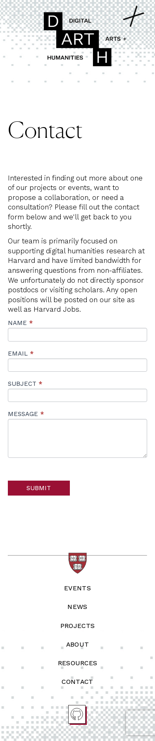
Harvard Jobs (56, 309)
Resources (78, 663)
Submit (38, 488)
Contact (77, 682)
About (77, 644)
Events (77, 588)
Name (20, 323)
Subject (25, 383)
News (77, 607)
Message (26, 414)
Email (20, 353)
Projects (77, 626)
